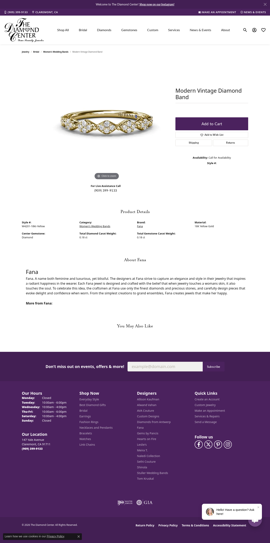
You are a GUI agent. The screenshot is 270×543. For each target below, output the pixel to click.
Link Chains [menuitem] (87, 444)
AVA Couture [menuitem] (145, 411)
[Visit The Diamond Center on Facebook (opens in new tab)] (199, 444)
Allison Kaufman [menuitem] (148, 399)
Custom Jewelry (205, 405)
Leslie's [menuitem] (142, 444)
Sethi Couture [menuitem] (146, 461)
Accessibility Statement (229, 525)
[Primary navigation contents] (143, 30)
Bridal (83, 30)
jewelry (25, 51)
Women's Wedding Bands (56, 51)
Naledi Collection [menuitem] (148, 456)
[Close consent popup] (78, 536)
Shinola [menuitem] (142, 467)
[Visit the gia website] (144, 502)
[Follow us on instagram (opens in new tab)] (228, 444)
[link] (16, 12)
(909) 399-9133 (105, 190)
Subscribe (213, 367)
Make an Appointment (210, 411)
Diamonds (104, 30)
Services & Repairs (207, 416)
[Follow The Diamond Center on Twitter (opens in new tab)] (208, 444)
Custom (152, 30)
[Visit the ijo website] (125, 502)
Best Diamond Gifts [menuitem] (92, 405)
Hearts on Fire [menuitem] (146, 439)
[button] (245, 30)
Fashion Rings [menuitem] (88, 422)
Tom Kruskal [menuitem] (145, 478)
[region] (106, 120)
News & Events (200, 30)
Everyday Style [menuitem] (89, 399)
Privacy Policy (168, 525)
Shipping (194, 142)
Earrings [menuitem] (85, 416)
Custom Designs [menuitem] (148, 416)
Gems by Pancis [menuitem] (147, 433)
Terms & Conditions (195, 525)
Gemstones (129, 30)
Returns (230, 142)
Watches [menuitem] (85, 439)
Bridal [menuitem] (83, 411)
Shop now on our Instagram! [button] (156, 4)
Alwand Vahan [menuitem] (146, 405)
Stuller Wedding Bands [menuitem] (152, 473)
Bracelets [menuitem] (85, 433)
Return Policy (145, 525)
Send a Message (206, 422)
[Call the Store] (32, 449)
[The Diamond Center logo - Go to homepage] (24, 30)
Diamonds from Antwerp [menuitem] (154, 422)
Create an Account (207, 399)
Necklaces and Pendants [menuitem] (96, 428)
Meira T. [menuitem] (142, 450)
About (225, 30)
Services (174, 30)
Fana (140, 226)
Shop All (63, 30)
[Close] (265, 4)
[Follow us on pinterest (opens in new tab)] (218, 444)
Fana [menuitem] (140, 428)
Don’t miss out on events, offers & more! (84, 366)
